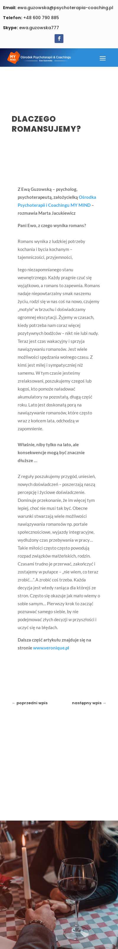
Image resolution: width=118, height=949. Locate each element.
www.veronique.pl (51, 647)
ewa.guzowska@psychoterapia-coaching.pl (58, 8)
